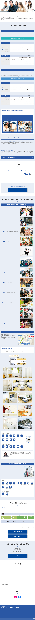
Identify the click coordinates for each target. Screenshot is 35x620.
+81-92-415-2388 (18, 551)
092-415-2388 (17, 607)
